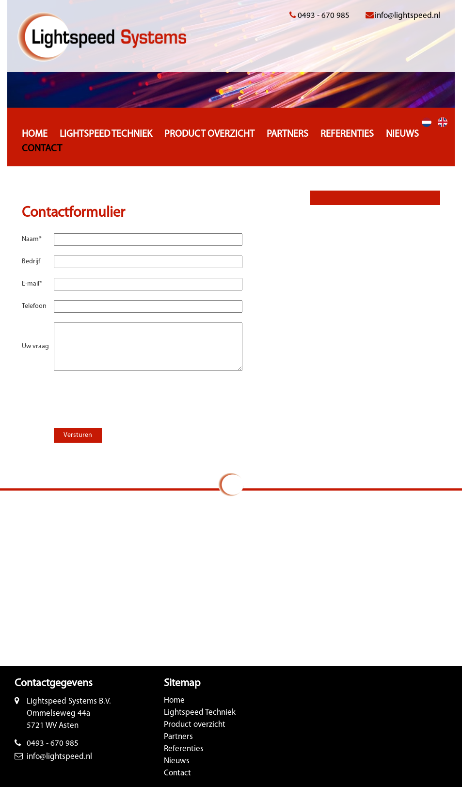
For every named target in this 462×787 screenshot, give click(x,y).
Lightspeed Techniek (106, 134)
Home (35, 134)
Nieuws (402, 134)
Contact (42, 149)
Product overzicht (209, 134)
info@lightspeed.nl (407, 16)
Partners (287, 134)
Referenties (347, 134)
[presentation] (122, 395)
